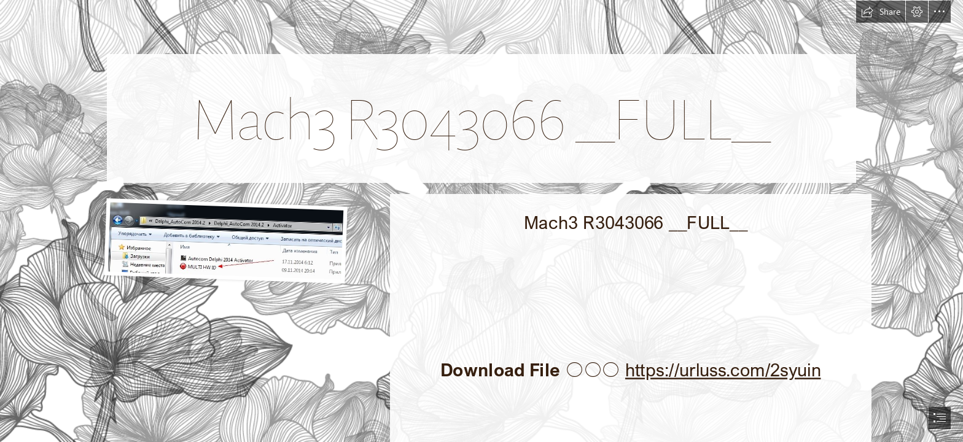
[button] (880, 12)
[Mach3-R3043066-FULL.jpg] (221, 240)
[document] (481, 221)
